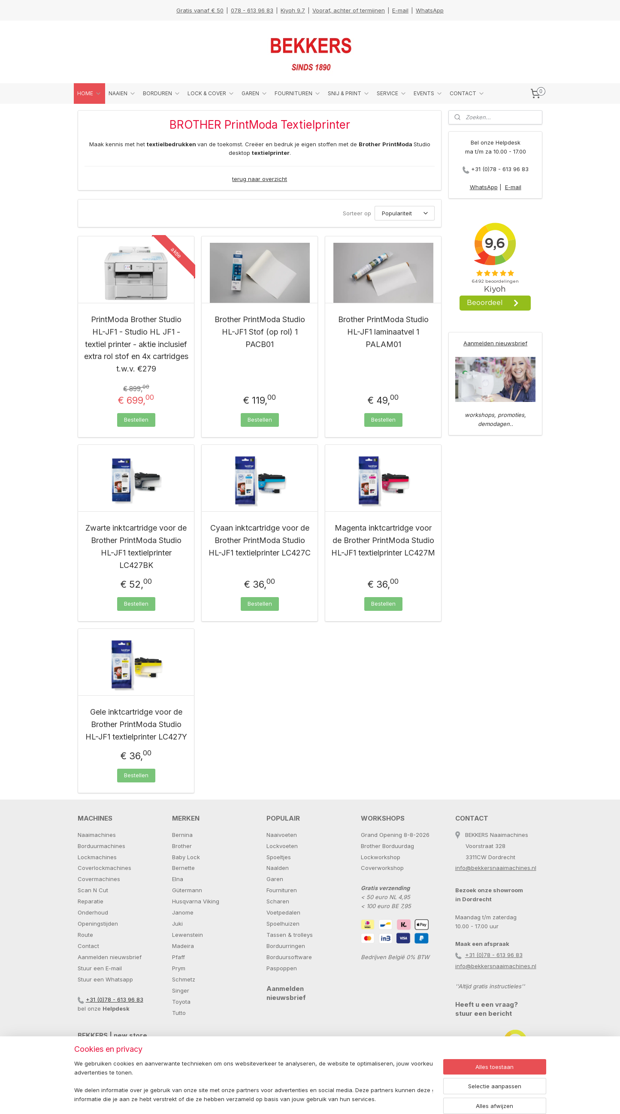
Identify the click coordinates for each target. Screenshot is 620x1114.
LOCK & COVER (211, 93)
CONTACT (467, 93)
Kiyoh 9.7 (293, 10)
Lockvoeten (282, 845)
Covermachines (99, 879)
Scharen (277, 901)
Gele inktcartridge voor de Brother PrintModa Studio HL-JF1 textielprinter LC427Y (136, 724)
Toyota (181, 1001)
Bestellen (136, 419)
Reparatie (90, 901)
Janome (183, 912)
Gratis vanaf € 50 (200, 10)
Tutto (179, 1012)
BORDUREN (162, 93)
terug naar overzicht (259, 178)
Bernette (183, 867)
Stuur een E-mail (100, 968)
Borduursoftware (289, 957)
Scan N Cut (93, 890)
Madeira (183, 945)
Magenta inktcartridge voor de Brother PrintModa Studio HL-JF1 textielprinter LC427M (383, 540)
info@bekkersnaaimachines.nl (495, 867)
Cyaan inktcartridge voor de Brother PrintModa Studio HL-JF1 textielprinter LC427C (260, 540)
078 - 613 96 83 (252, 10)
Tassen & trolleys (289, 934)
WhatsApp (430, 10)
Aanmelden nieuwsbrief (495, 343)
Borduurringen (285, 945)
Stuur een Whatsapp (105, 979)
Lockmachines (97, 857)
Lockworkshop (380, 857)
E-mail (400, 10)
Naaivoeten (281, 834)
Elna (177, 879)
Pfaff (178, 957)
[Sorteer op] (404, 213)
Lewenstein (187, 934)
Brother (182, 845)
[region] (253, 1082)
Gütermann (187, 890)
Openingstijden (98, 923)
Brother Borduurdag (387, 845)
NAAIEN (122, 93)
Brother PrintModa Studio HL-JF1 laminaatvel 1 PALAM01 (383, 332)
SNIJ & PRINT (349, 93)
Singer (180, 990)
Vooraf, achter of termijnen (348, 10)
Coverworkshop (382, 867)
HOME (89, 93)
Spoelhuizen (282, 923)
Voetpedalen (283, 912)
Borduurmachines (101, 845)
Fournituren (281, 890)
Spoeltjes (278, 857)
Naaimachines (97, 834)
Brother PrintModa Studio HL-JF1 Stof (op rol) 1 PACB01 (259, 332)
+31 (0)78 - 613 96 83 (500, 169)
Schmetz (183, 979)
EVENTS (428, 93)
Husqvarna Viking (195, 901)
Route (85, 934)
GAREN (255, 93)
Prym (178, 968)
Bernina (182, 834)
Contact (88, 945)
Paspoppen (281, 968)
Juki (177, 923)
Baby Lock (186, 857)
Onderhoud (93, 912)
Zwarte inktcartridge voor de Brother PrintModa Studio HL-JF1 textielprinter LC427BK (136, 546)
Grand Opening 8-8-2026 (395, 834)
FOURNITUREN (298, 93)
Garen (274, 879)
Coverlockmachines (104, 867)
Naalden (277, 867)
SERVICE (392, 93)
